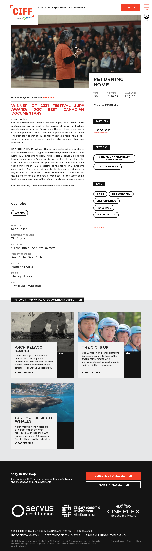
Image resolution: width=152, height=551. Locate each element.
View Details (24, 372)
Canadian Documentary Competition (114, 158)
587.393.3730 (84, 531)
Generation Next (107, 166)
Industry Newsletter (113, 484)
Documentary (121, 194)
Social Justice (106, 214)
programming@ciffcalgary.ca (106, 535)
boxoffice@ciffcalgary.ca (62, 535)
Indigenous (104, 207)
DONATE (130, 7)
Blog (138, 541)
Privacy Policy (117, 541)
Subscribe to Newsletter (113, 476)
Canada (20, 212)
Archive (130, 541)
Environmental (106, 200)
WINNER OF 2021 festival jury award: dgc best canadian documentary (47, 109)
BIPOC (100, 194)
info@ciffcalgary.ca (25, 535)
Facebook (98, 227)
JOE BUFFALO (51, 97)
